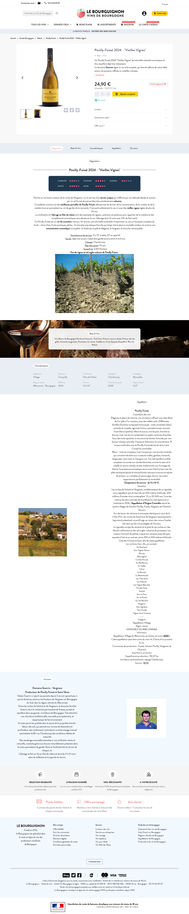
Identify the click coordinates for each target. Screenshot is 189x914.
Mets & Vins (75, 148)
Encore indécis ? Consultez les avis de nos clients (134, 809)
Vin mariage (100, 835)
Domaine (134, 148)
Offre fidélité (58, 829)
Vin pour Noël (101, 841)
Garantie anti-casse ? (131, 117)
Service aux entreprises (105, 832)
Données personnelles (62, 844)
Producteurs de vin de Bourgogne (152, 841)
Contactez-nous (94, 861)
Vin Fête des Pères (103, 844)
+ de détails (99, 74)
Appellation (116, 148)
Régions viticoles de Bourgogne (151, 835)
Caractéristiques (96, 148)
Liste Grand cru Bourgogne (149, 832)
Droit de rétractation (61, 835)
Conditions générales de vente (65, 841)
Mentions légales (60, 838)
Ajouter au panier (125, 94)
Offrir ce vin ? (131, 125)
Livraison (131, 109)
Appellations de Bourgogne (149, 838)
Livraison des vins (103, 829)
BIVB (145, 663)
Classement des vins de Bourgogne (152, 829)
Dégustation (57, 148)
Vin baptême (101, 838)
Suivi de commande (61, 832)
